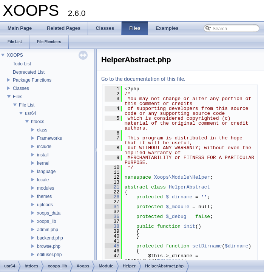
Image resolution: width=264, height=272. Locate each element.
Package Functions (32, 80)
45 (112, 246)
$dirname (236, 246)
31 (112, 206)
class (42, 130)
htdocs (37, 121)
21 (112, 187)
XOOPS (15, 55)
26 (112, 196)
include (44, 146)
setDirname (207, 246)
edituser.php (49, 254)
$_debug (176, 216)
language (46, 171)
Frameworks (49, 138)
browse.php (48, 246)
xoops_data (48, 213)
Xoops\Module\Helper (182, 177)
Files (17, 96)
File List (26, 105)
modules (45, 188)
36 (112, 216)
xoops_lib (46, 221)
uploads (45, 204)
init (189, 226)
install (43, 155)
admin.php (47, 229)
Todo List (22, 63)
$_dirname (179, 196)
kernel (43, 163)
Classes (21, 88)
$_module (177, 206)
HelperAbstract (189, 187)
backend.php (50, 238)
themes (44, 196)
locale (43, 179)
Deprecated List (29, 72)
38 (112, 226)
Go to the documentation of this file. (143, 79)
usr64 (30, 113)
